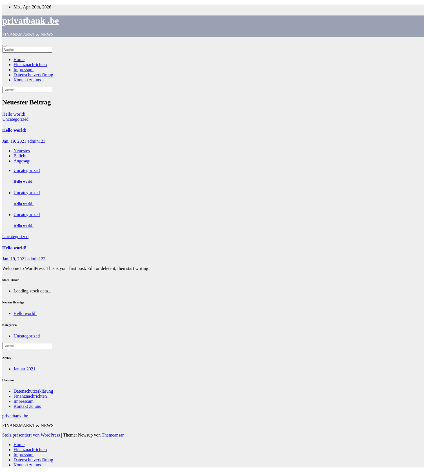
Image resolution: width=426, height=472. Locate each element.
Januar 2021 (25, 368)
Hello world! (14, 130)
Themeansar (113, 435)
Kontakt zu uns (27, 79)
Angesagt (22, 160)
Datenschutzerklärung (33, 74)
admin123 (36, 141)
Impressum (24, 69)
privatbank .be (30, 20)
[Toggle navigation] (4, 45)
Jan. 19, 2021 (14, 141)
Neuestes (22, 150)
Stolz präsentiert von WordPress (31, 435)
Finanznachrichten (30, 64)
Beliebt (20, 155)
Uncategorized (15, 119)
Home (19, 59)
